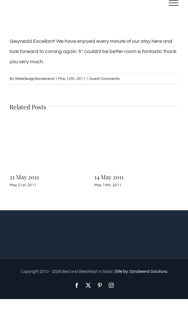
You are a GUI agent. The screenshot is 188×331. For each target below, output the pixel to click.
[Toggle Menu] (174, 3)
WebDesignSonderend (34, 79)
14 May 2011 (109, 177)
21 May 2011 (24, 177)
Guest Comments (104, 79)
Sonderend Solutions (148, 271)
